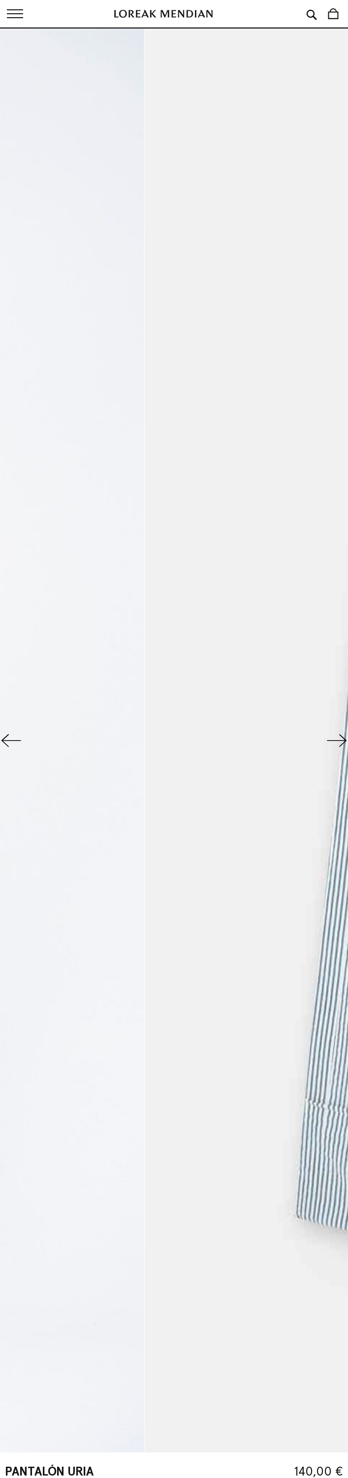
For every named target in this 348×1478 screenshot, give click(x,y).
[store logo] (163, 14)
